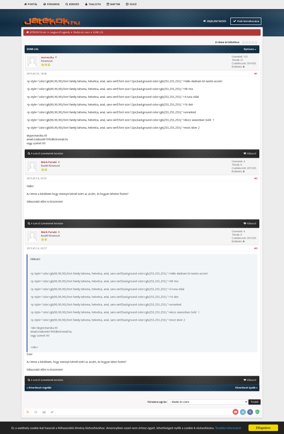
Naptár (113, 4)
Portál (30, 4)
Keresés (72, 4)
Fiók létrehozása (246, 21)
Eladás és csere (81, 32)
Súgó (131, 4)
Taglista (92, 4)
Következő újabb (245, 387)
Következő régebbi (40, 387)
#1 (255, 73)
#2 (255, 178)
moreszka (47, 57)
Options (250, 49)
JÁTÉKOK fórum (38, 32)
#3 (255, 248)
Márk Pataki (49, 162)
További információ (228, 428)
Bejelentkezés (214, 21)
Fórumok (51, 4)
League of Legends (60, 32)
